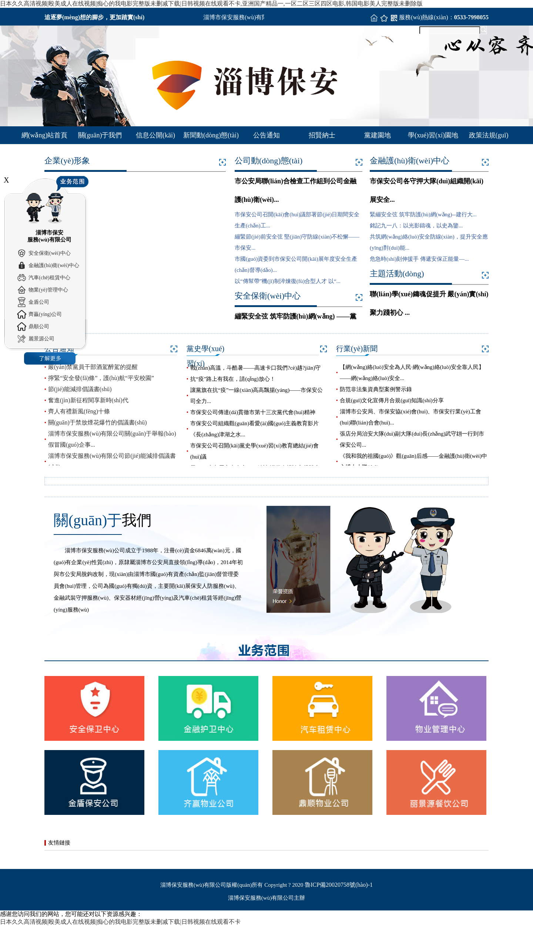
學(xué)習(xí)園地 (433, 135)
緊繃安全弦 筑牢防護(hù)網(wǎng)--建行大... (423, 214)
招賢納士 (322, 135)
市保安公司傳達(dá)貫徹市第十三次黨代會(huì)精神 (252, 412)
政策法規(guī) (489, 135)
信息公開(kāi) (155, 135)
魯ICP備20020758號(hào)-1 (339, 885)
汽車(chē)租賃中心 (49, 277)
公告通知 (266, 135)
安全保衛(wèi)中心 (50, 253)
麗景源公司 (41, 339)
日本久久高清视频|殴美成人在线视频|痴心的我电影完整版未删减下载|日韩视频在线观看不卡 (120, 922)
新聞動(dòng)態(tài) (211, 135)
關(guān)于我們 (100, 135)
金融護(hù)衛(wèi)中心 (54, 265)
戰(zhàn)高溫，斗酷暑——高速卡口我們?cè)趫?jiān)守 (255, 368)
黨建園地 (377, 135)
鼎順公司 (39, 326)
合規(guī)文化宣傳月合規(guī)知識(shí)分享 (392, 400)
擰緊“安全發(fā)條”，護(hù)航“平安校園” (101, 378)
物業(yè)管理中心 (48, 290)
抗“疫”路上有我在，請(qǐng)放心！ (232, 379)
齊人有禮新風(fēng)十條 (79, 411)
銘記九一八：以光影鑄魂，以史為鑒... (416, 226)
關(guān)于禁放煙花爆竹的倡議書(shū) (97, 422)
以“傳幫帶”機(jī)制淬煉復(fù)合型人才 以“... (288, 281)
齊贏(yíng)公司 (45, 314)
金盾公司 (39, 302)
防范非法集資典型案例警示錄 (376, 389)
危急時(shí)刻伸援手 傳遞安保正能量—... (419, 259)
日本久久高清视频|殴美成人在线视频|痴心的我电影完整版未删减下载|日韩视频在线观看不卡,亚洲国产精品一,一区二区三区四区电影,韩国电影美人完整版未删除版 (211, 3)
